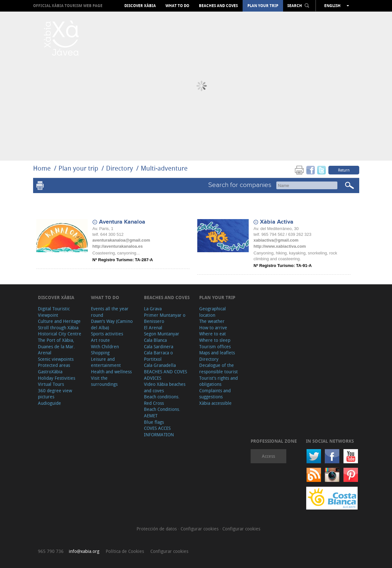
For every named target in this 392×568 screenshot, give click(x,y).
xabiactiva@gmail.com (276, 240)
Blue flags (154, 422)
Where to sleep (214, 340)
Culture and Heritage (59, 321)
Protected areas (54, 365)
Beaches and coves (218, 6)
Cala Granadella (160, 365)
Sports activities (107, 334)
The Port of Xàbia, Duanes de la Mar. (56, 343)
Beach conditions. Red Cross (162, 400)
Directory (119, 168)
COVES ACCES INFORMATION (159, 431)
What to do (177, 6)
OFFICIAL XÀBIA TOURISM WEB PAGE (67, 5)
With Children (105, 346)
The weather (212, 321)
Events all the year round (110, 312)
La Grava (153, 309)
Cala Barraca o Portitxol (158, 356)
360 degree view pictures (55, 393)
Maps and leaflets (217, 353)
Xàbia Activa (276, 222)
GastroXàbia (50, 371)
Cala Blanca (155, 340)
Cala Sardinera (158, 346)
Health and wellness (111, 371)
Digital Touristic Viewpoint (54, 312)
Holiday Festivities (56, 378)
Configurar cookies (200, 529)
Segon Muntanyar (161, 334)
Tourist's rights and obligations (218, 381)
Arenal (44, 353)
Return (344, 170)
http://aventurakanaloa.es (118, 246)
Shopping (100, 353)
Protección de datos (157, 529)
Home (42, 168)
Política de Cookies (125, 551)
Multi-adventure (164, 168)
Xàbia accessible (215, 403)
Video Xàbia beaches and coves (164, 387)
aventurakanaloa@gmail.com (121, 240)
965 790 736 (51, 551)
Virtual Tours (51, 384)
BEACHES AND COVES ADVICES (165, 374)
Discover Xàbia (140, 6)
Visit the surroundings (104, 381)
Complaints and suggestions (215, 393)
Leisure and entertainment (106, 362)
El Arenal (153, 327)
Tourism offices (215, 346)
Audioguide (49, 403)
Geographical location (212, 312)
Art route (100, 340)
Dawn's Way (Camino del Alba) (112, 324)
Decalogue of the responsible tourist (218, 368)
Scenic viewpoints (56, 359)
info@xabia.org (84, 551)
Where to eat (212, 334)
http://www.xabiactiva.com (280, 246)
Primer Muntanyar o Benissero (164, 318)
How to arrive (213, 327)
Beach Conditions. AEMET (162, 412)
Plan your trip (262, 6)
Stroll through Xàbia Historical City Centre (59, 330)
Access (268, 456)
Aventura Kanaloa (122, 222)
